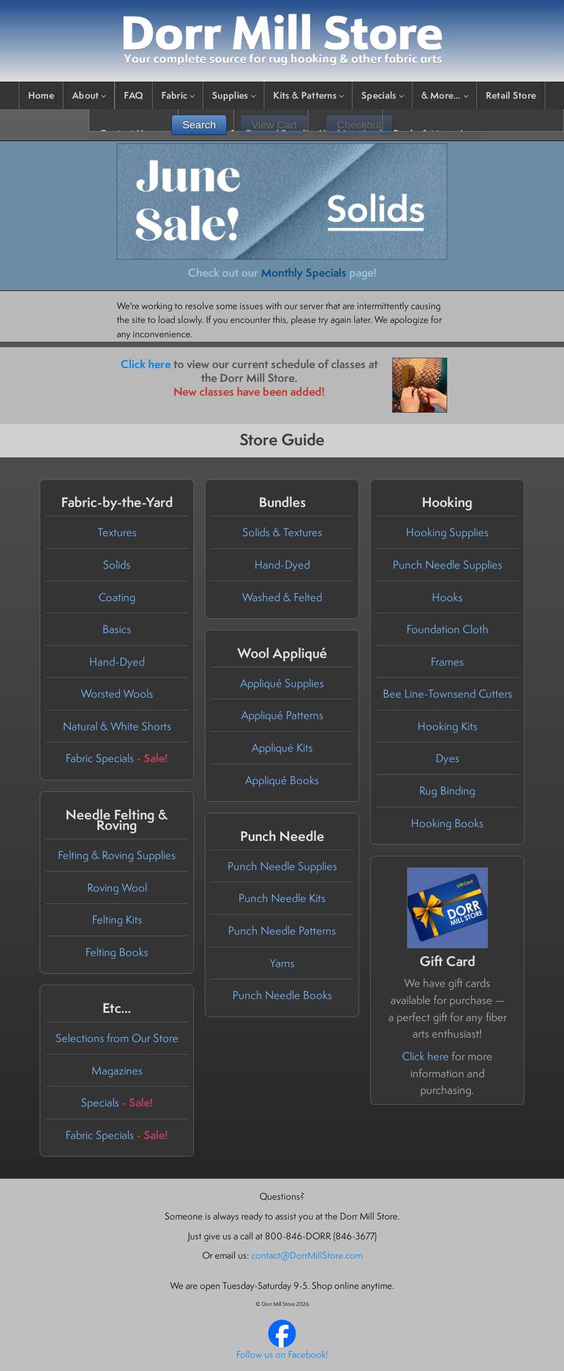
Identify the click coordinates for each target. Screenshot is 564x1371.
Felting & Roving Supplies (117, 855)
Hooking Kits (447, 726)
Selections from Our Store (117, 1037)
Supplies (233, 95)
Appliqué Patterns (282, 715)
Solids (117, 564)
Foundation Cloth (447, 629)
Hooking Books (447, 823)
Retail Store (511, 95)
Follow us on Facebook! (282, 1354)
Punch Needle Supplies (447, 564)
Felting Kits (117, 919)
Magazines (117, 1070)
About (89, 95)
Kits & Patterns (308, 95)
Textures (117, 532)
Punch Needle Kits (282, 897)
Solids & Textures (282, 532)
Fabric (177, 95)
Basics (116, 629)
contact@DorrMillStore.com (306, 1255)
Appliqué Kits (282, 747)
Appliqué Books (282, 780)
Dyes (447, 758)
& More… (444, 95)
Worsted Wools (117, 693)
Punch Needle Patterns (282, 930)
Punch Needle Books (282, 994)
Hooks (447, 597)
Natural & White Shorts (117, 726)
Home (41, 95)
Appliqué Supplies (282, 683)
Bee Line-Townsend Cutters (447, 693)
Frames (447, 661)
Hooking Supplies (447, 532)
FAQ (133, 95)
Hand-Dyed (117, 661)
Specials (382, 95)
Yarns (282, 963)
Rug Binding (447, 790)
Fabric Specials (117, 758)
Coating (117, 597)
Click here (146, 364)
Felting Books (116, 951)
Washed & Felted (282, 597)
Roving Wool (117, 887)
